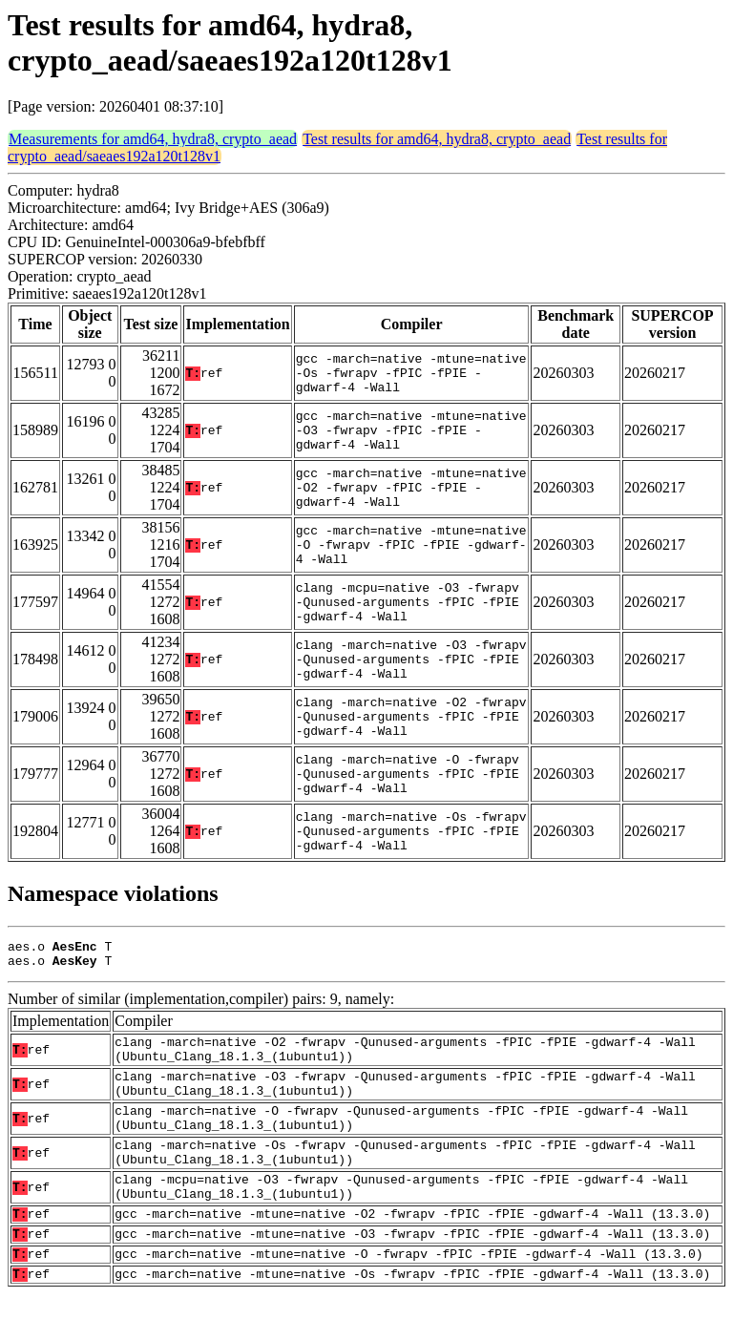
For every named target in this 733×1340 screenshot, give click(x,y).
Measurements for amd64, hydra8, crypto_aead (153, 139)
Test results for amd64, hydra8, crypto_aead (437, 139)
